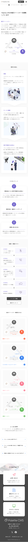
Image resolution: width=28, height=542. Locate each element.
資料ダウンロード (14, 303)
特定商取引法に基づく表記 (17, 536)
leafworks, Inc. (17, 539)
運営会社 (7, 536)
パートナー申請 (14, 298)
